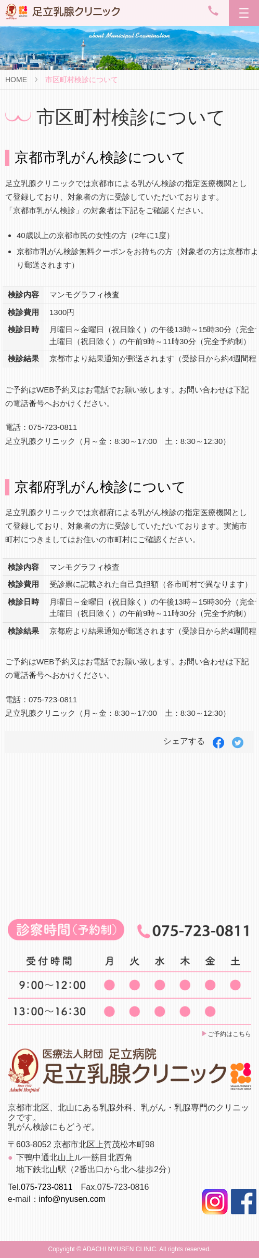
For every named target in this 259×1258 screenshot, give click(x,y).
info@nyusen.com (72, 1199)
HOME (16, 79)
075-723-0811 (47, 1187)
